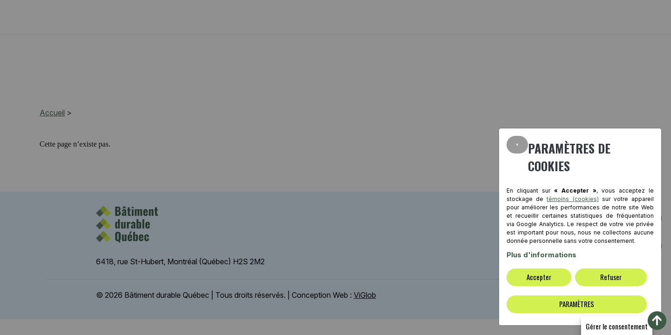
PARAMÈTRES (576, 304)
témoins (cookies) (572, 198)
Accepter (539, 277)
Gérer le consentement (617, 326)
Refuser (611, 277)
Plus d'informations (541, 254)
